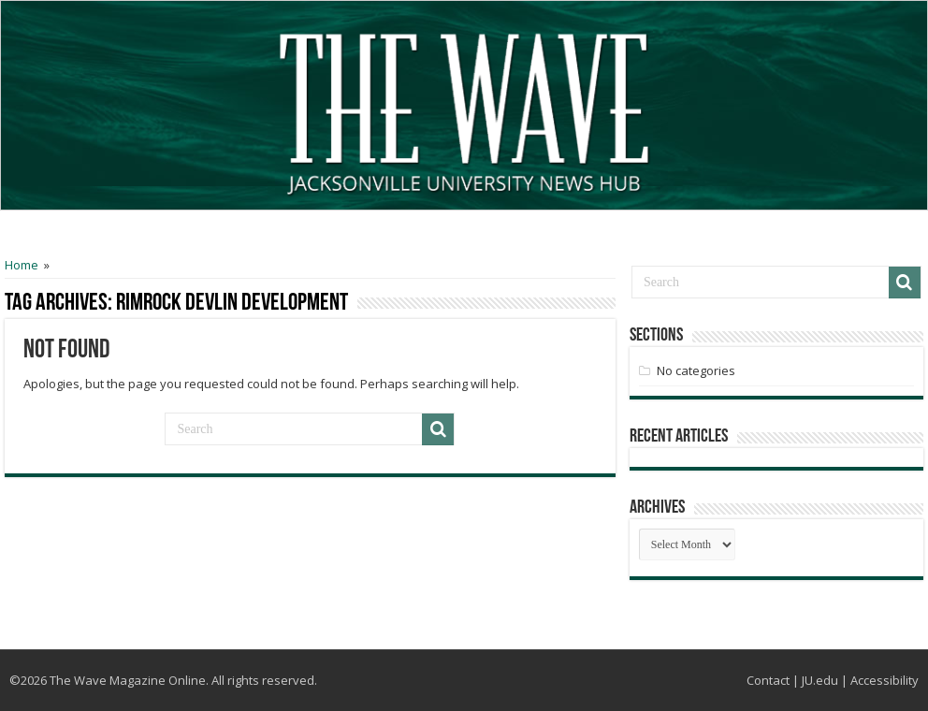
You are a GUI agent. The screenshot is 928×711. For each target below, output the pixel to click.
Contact (768, 680)
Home (21, 264)
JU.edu (820, 680)
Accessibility (884, 680)
